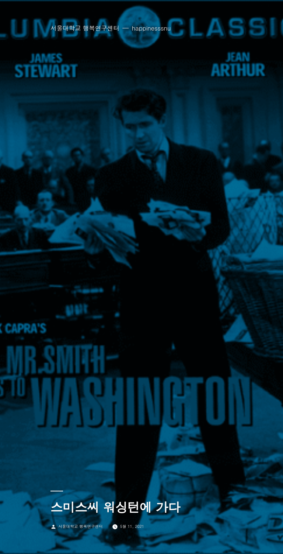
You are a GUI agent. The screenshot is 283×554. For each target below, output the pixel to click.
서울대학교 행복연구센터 (84, 28)
